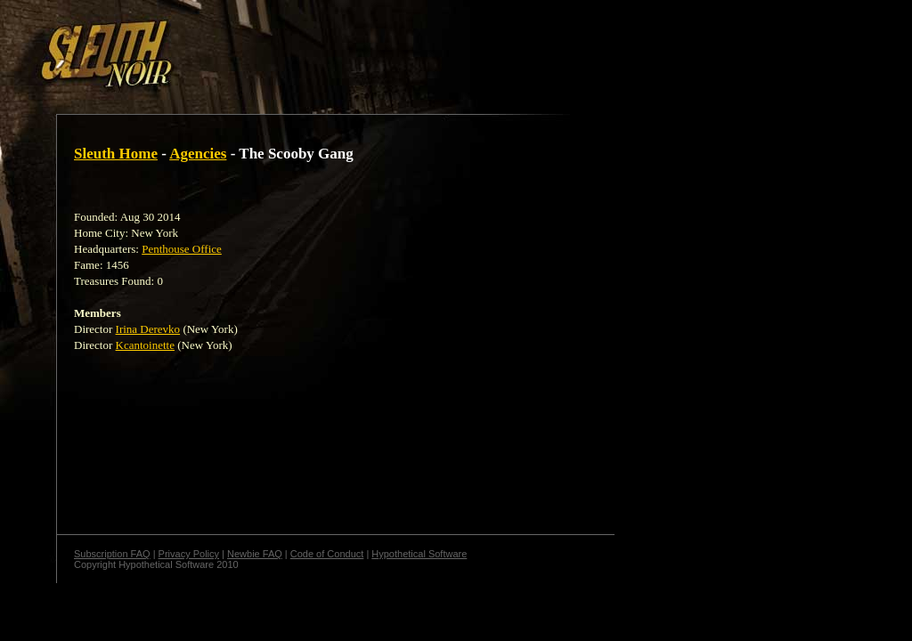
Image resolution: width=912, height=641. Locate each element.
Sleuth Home (116, 153)
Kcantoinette (145, 345)
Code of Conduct (327, 553)
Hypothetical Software (419, 553)
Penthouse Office (182, 249)
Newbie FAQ (254, 553)
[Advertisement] (309, 47)
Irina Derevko (148, 329)
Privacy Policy (189, 553)
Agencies (197, 153)
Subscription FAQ (112, 553)
